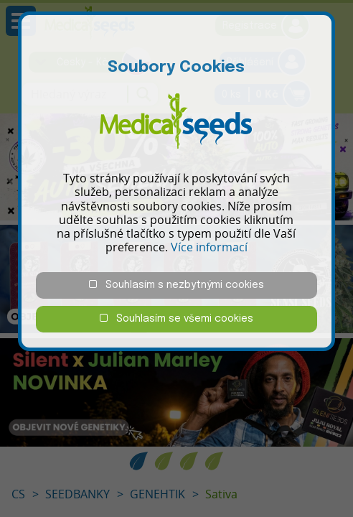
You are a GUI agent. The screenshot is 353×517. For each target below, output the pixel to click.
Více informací (209, 247)
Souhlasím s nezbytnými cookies (176, 284)
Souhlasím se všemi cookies (176, 318)
